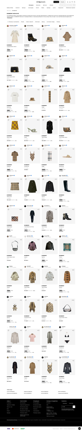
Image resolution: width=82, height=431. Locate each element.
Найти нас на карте (50, 416)
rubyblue (11, 296)
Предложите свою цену (25, 410)
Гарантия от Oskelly (11, 404)
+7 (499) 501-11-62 (49, 411)
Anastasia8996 (30, 25)
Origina (10, 266)
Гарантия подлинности (24, 404)
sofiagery (64, 266)
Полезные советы (23, 412)
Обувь (42, 7)
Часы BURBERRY (44, 393)
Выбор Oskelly (10, 7)
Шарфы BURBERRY (28, 391)
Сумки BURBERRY (11, 391)
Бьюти (37, 7)
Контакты (48, 402)
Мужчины (38, 5)
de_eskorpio (64, 296)
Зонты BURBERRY (28, 393)
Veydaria (63, 205)
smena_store (12, 326)
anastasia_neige (12, 25)
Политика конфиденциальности (69, 428)
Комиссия (35, 408)
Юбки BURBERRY (62, 391)
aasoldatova (46, 205)
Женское (9, 10)
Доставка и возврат (24, 408)
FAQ (47, 404)
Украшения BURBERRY (63, 393)
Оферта (61, 428)
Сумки (54, 7)
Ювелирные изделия (70, 7)
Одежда (48, 7)
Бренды (23, 7)
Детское (45, 5)
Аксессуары (30, 7)
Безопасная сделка (24, 406)
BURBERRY (9, 45)
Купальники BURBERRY (12, 393)
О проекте (9, 402)
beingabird (64, 175)
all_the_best (29, 205)
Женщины (31, 5)
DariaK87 (29, 266)
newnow (28, 175)
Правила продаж (56, 428)
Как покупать (22, 402)
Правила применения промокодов (24, 415)
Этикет (8, 410)
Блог (8, 408)
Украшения (60, 7)
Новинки (17, 7)
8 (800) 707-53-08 (50, 407)
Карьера (8, 412)
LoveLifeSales (64, 356)
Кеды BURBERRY (44, 391)
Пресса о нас (9, 406)
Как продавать (36, 402)
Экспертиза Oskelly (37, 404)
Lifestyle (51, 5)
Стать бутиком (36, 410)
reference (46, 25)
